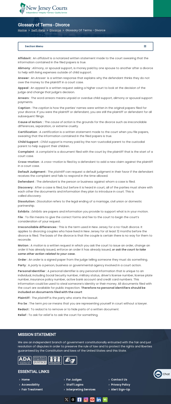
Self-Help (38, 30)
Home (22, 30)
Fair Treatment (32, 389)
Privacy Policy (120, 385)
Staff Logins (74, 385)
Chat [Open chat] (166, 374)
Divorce (55, 30)
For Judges (74, 379)
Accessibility (30, 385)
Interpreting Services (81, 389)
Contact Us (119, 379)
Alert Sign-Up (120, 389)
